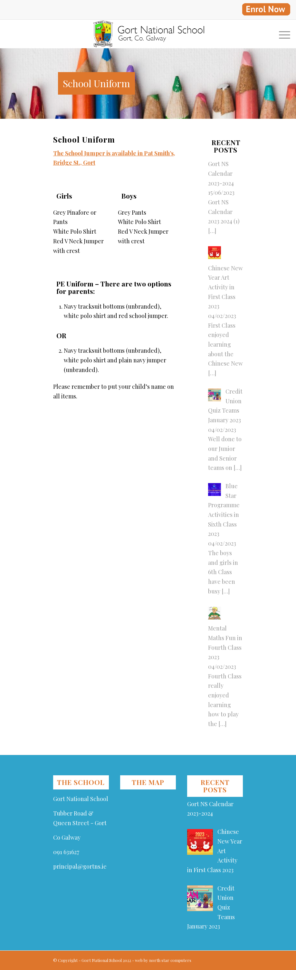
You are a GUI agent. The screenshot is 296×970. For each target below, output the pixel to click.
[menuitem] (264, 9)
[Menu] (281, 33)
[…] (212, 231)
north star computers (170, 960)
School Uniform (96, 83)
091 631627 (66, 852)
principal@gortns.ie (80, 866)
